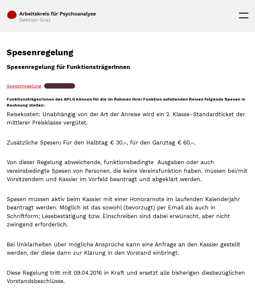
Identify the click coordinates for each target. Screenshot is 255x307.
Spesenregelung (24, 86)
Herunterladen (59, 86)
